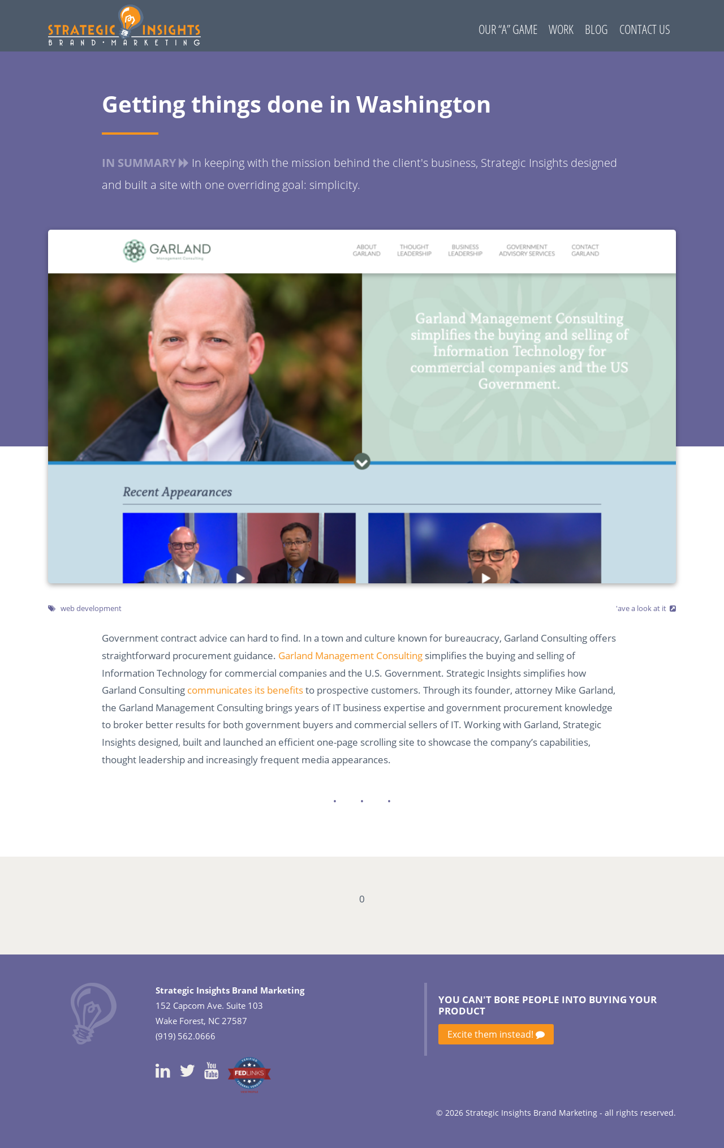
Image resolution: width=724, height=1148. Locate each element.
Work (561, 28)
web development (91, 608)
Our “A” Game (508, 28)
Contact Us (644, 28)
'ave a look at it (641, 608)
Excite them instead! (496, 1034)
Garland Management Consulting (350, 655)
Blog (596, 28)
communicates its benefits (245, 689)
